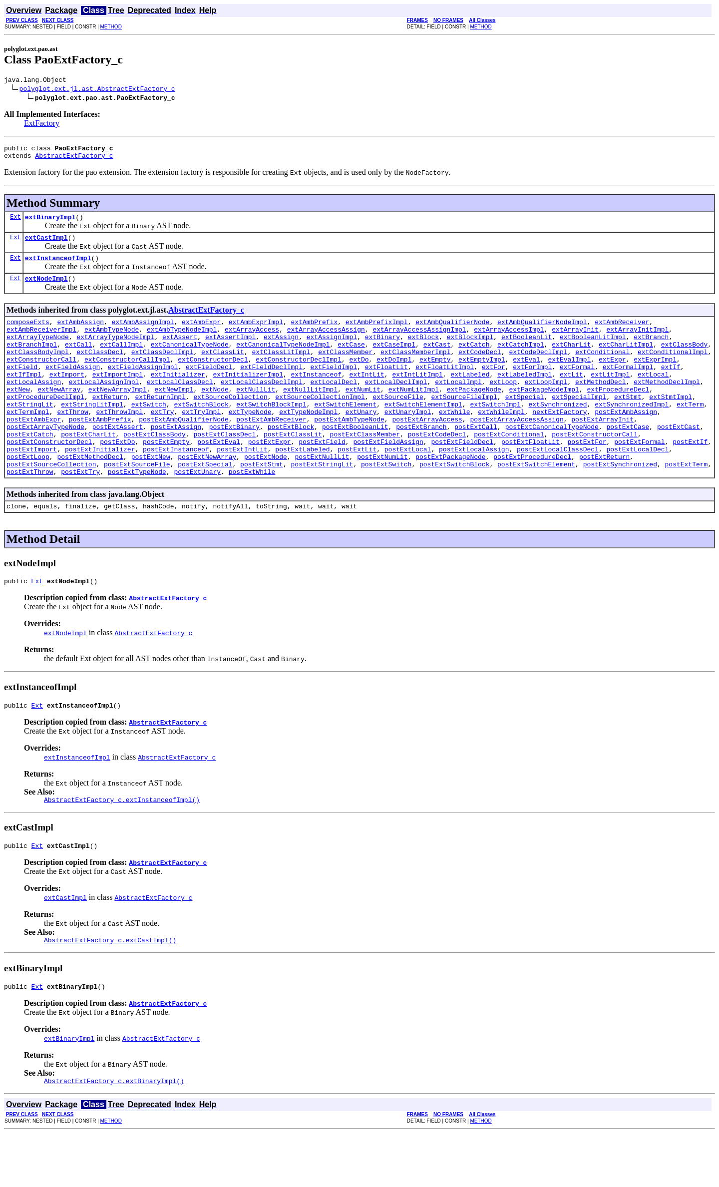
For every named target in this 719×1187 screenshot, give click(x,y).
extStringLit (29, 432)
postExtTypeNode (137, 513)
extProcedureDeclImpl (45, 423)
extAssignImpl (332, 351)
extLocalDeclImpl (396, 405)
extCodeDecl (479, 369)
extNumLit (363, 414)
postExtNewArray (207, 495)
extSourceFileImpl (464, 423)
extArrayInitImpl (637, 342)
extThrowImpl (119, 441)
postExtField (322, 477)
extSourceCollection (230, 423)
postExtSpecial (205, 504)
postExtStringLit (322, 504)
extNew (18, 414)
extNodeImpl (46, 288)
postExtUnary (197, 513)
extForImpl (532, 387)
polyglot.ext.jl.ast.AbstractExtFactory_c (97, 89)
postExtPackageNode (450, 495)
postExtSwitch (386, 504)
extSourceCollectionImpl (319, 423)
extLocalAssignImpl (104, 405)
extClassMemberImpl (415, 369)
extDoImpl (393, 378)
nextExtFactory (559, 441)
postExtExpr (269, 477)
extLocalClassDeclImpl (262, 405)
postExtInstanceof (176, 486)
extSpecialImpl (579, 423)
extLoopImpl (546, 405)
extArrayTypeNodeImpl (115, 351)
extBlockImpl (470, 351)
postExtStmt (261, 504)
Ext (15, 222)
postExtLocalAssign (474, 486)
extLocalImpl (458, 405)
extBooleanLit (526, 351)
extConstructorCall (41, 378)
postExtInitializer (100, 486)
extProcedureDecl (618, 414)
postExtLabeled (302, 486)
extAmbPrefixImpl (377, 333)
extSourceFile (397, 423)
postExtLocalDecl (637, 486)
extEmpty (434, 378)
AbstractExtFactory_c (74, 159)
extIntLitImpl (417, 396)
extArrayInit (575, 342)
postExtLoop (27, 495)
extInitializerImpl (248, 396)
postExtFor (586, 477)
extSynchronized (557, 432)
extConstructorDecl (213, 378)
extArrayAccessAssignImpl (419, 342)
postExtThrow (29, 513)
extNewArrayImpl (117, 414)
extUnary (361, 441)
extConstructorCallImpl (127, 378)
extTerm (690, 432)
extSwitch (148, 432)
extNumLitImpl (413, 414)
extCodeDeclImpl (538, 369)
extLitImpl (610, 396)
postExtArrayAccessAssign (516, 450)
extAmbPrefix (314, 333)
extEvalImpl (569, 378)
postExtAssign (176, 459)
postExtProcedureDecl (532, 495)
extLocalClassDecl (180, 405)
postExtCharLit (88, 468)
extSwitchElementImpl (423, 432)
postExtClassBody (154, 468)
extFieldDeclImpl (271, 387)
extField (21, 387)
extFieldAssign (72, 387)
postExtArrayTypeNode (45, 459)
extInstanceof (316, 396)
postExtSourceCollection (51, 504)
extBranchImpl (31, 360)
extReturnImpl (160, 423)
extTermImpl (27, 441)
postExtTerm (686, 504)
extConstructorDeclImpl (299, 378)
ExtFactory (41, 124)
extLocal (653, 396)
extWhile (454, 441)
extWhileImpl (501, 441)
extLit (571, 396)
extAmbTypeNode (111, 342)
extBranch (651, 351)
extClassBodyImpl (37, 369)
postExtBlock (291, 459)
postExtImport (31, 486)
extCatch (473, 360)
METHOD (111, 26)
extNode (215, 414)
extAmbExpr (201, 333)
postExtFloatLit (530, 477)
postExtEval (218, 477)
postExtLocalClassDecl (558, 486)
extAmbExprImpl (256, 333)
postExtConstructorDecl (49, 477)
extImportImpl (117, 396)
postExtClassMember (365, 468)
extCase (351, 360)
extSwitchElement (345, 432)
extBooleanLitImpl (593, 351)
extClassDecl (99, 369)
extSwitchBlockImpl (271, 432)
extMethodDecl (600, 405)
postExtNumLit (382, 495)
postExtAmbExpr (33, 450)
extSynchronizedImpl (632, 432)
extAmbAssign (80, 333)
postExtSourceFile (137, 504)
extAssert (179, 351)
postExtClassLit (293, 468)
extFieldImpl (333, 387)
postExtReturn (604, 495)
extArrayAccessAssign (326, 342)
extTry (162, 441)
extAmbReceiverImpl (41, 342)
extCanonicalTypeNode (190, 360)
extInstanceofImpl (58, 266)
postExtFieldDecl (462, 477)
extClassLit (222, 369)
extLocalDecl (333, 405)
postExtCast (678, 459)
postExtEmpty (166, 477)
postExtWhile (252, 513)
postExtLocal (407, 486)
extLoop (503, 405)
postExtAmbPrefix (100, 450)
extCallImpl (121, 360)
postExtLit (357, 486)
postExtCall (475, 459)
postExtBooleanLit (355, 459)
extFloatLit (386, 387)
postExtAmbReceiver (271, 450)
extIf (671, 387)
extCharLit (571, 360)
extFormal (577, 387)
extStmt (628, 423)
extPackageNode (474, 414)
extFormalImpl (628, 387)
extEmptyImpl (481, 378)
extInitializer (178, 396)
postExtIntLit (242, 486)
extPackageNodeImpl (544, 414)
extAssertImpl (230, 351)
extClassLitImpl (281, 369)
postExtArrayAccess (427, 450)
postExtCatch (29, 468)
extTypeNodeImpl (308, 441)
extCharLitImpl (626, 360)
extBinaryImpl (50, 222)
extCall (78, 360)
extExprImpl (655, 378)
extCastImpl (46, 244)
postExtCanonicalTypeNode (552, 459)
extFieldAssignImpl (143, 387)
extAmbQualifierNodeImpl (542, 333)
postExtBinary (234, 459)
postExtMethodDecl (90, 495)
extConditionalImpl (673, 369)
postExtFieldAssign (388, 477)
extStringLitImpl (92, 432)
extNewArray (58, 414)
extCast (437, 360)
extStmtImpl (670, 423)
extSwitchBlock (201, 432)
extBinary (382, 351)
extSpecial (524, 423)
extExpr (612, 378)
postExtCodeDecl (437, 468)
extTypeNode (250, 441)
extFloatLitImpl (444, 387)
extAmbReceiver (622, 333)
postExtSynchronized (620, 504)
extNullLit (255, 414)
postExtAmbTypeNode (349, 450)
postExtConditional (509, 468)
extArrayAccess (252, 342)
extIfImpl (23, 396)
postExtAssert (117, 459)
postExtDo (117, 477)
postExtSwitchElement (536, 504)
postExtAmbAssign (626, 441)
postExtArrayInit (602, 450)
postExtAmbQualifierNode (183, 450)
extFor (493, 387)
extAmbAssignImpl (143, 333)
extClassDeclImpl (162, 369)
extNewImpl (173, 414)
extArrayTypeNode (37, 351)
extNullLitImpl (310, 414)
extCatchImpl (520, 360)
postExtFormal (639, 477)
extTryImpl (201, 441)
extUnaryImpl (407, 441)
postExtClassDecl (224, 468)
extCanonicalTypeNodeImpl (283, 360)
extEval (526, 378)
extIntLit (366, 396)
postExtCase (627, 459)
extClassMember (345, 369)
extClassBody (684, 360)
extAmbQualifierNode (452, 333)
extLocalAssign (33, 405)
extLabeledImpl (524, 396)
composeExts (27, 333)
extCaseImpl (393, 360)
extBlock (423, 351)
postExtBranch (421, 459)
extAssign (281, 351)
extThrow (72, 441)
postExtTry (80, 513)
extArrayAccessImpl (509, 342)
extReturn (109, 423)
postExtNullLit (322, 495)
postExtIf (690, 477)
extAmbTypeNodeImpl (182, 342)
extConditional (602, 369)
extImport (66, 396)
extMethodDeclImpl (667, 405)
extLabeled (469, 396)
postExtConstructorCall (595, 468)
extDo (358, 378)
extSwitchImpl (495, 432)
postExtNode (265, 495)
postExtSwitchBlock (454, 504)
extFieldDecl (209, 387)
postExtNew (150, 495)
